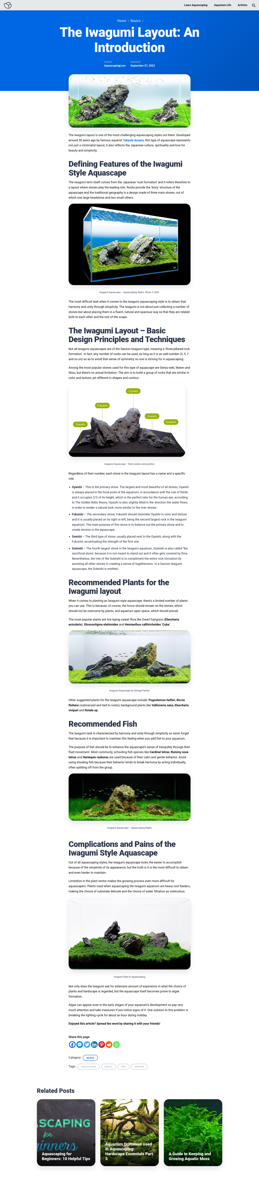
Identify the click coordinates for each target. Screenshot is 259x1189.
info (123, 1067)
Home (121, 21)
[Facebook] (72, 1045)
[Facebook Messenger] (79, 1045)
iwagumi (139, 1067)
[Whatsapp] (116, 1045)
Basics (136, 21)
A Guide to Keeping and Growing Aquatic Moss (190, 1157)
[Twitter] (87, 1045)
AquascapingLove (115, 66)
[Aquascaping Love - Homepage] (8, 5)
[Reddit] (109, 1045)
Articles (242, 5)
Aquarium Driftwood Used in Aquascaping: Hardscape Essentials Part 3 (129, 1152)
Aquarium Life (222, 5)
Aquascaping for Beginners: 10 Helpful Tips (66, 1157)
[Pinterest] (101, 1045)
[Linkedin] (94, 1045)
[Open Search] (253, 5)
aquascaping (88, 1067)
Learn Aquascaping (195, 5)
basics (108, 1067)
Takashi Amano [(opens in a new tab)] (133, 140)
